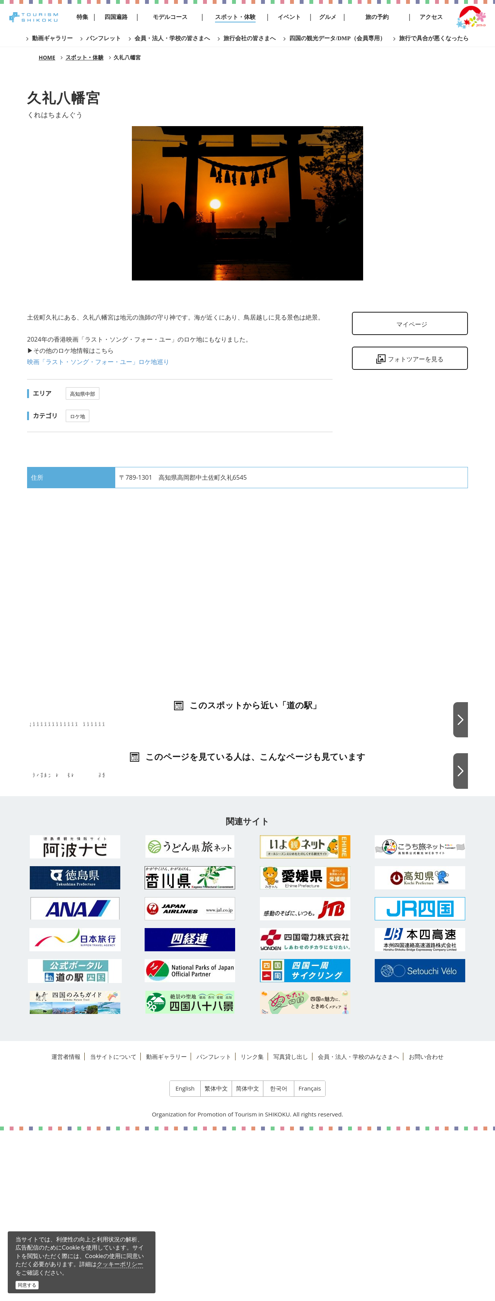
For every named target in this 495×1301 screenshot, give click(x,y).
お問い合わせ (426, 1227)
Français (310, 1259)
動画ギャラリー (166, 1227)
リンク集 (252, 1227)
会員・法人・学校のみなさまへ (358, 1227)
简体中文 (247, 1259)
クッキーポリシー (120, 1264)
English (185, 1259)
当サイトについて (113, 1227)
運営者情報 (65, 1227)
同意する (27, 1285)
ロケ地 (77, 416)
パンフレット (213, 1227)
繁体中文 (216, 1259)
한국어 (278, 1259)
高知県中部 (82, 393)
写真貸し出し (290, 1227)
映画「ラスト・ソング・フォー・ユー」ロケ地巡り (98, 361)
